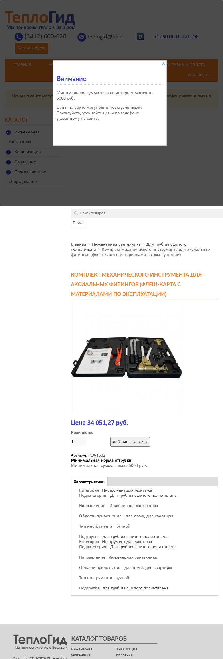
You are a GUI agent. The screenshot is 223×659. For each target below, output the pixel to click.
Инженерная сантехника (116, 244)
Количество (82, 433)
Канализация (125, 649)
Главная (78, 244)
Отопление (123, 655)
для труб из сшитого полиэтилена (136, 536)
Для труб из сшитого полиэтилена (143, 495)
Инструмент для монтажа (127, 490)
